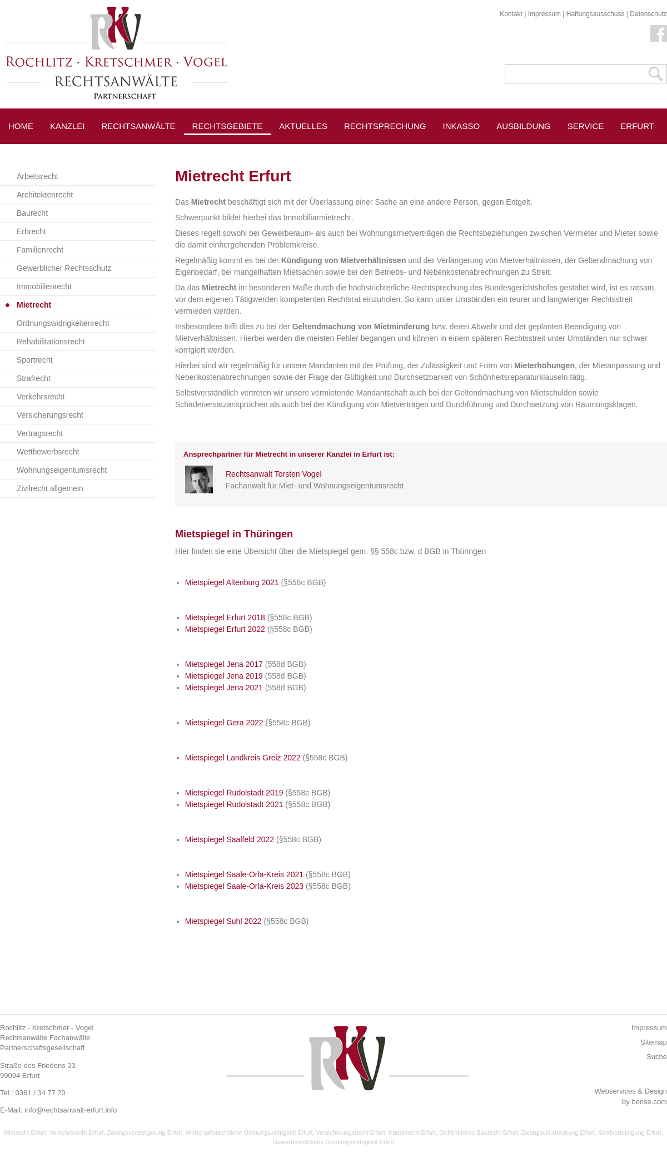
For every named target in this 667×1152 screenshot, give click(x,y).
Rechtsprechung (385, 126)
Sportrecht (35, 359)
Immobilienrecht (44, 286)
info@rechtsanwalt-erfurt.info (70, 1110)
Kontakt (511, 14)
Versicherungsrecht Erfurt (350, 1132)
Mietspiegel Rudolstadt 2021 (234, 804)
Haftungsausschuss (595, 14)
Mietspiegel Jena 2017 (224, 664)
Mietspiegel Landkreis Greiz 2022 (243, 757)
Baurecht (32, 213)
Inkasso (461, 126)
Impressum (544, 14)
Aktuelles (303, 126)
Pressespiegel (314, 151)
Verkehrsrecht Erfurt (76, 1132)
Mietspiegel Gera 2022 (224, 722)
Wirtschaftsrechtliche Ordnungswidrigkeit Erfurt (249, 1132)
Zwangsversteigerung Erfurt (144, 1132)
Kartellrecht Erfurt (412, 1132)
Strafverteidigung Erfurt (630, 1132)
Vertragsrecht (40, 433)
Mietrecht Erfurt (25, 1132)
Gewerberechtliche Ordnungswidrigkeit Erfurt (334, 1142)
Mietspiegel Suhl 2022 (223, 921)
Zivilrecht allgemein (50, 488)
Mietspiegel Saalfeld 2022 (229, 839)
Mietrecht (34, 304)
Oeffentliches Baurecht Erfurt (479, 1132)
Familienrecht (40, 249)
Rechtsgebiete (227, 126)
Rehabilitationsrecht (51, 341)
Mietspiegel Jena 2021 (224, 687)
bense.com (649, 1101)
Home (20, 126)
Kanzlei (67, 126)
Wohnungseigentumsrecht (62, 470)
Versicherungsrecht (50, 415)
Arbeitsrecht (37, 176)
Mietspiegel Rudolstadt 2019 (234, 792)
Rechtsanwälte (139, 126)
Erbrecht (31, 231)
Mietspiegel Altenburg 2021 (232, 582)
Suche (656, 1056)
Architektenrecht (45, 194)
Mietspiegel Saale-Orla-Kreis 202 (242, 874)
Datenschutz (648, 14)
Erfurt (637, 126)
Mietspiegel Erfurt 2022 (225, 629)
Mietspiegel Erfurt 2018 (225, 617)
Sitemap (653, 1042)
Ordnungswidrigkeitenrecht (63, 323)
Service (586, 126)
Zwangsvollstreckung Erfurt (558, 1132)
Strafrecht (34, 378)
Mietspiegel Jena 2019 (224, 675)
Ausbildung (523, 126)
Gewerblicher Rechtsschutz (64, 268)
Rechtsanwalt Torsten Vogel (274, 473)
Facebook (658, 33)
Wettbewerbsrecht (48, 451)
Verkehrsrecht (40, 396)
